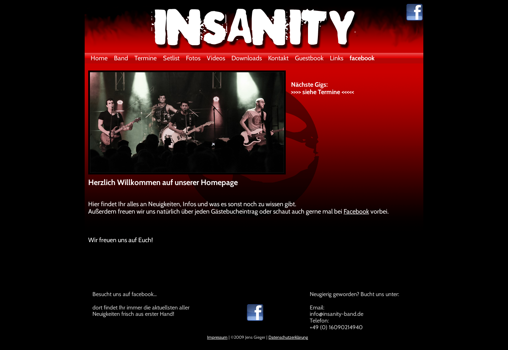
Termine (145, 58)
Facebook (356, 211)
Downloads (246, 58)
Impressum (217, 337)
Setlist (171, 58)
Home (99, 58)
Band (121, 58)
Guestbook (309, 58)
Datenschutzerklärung (288, 337)
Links (336, 58)
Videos (216, 58)
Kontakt (278, 58)
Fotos (193, 58)
